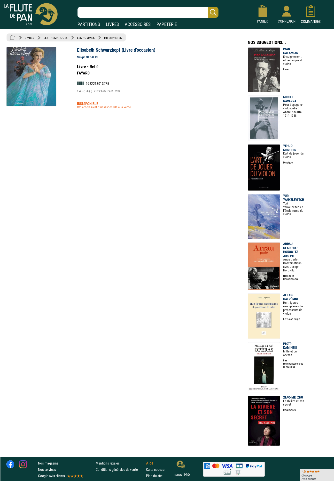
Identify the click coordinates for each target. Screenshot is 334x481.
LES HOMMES (85, 38)
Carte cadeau (155, 469)
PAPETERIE (166, 24)
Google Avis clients (60, 476)
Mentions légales (107, 463)
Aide (149, 463)
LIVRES (112, 24)
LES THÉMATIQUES (56, 38)
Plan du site (154, 476)
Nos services (47, 469)
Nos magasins (48, 463)
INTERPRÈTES (113, 38)
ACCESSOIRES (138, 24)
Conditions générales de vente (120, 469)
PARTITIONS (89, 24)
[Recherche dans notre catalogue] (148, 12)
